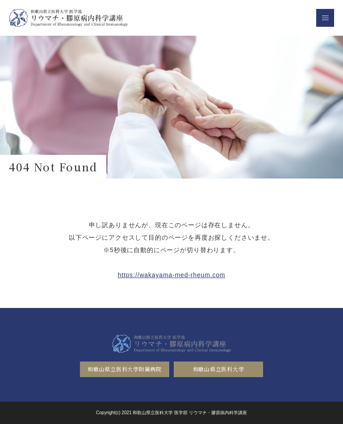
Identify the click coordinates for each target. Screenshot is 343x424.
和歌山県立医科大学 (218, 369)
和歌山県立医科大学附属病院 (124, 369)
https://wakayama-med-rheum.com (172, 275)
